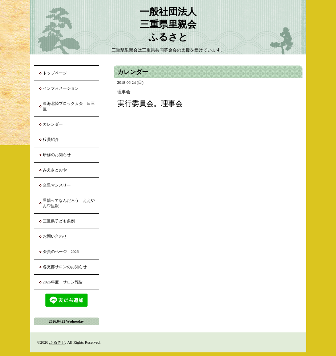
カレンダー (53, 124)
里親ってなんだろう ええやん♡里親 (69, 203)
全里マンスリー (57, 185)
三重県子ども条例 (59, 221)
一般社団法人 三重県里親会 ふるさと (168, 24)
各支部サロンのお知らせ (65, 267)
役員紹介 (51, 139)
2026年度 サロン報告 (63, 282)
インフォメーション (61, 88)
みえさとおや (55, 170)
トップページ (55, 73)
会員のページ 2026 (61, 251)
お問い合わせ (55, 236)
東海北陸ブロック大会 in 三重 (69, 106)
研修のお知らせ (57, 154)
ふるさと (57, 342)
